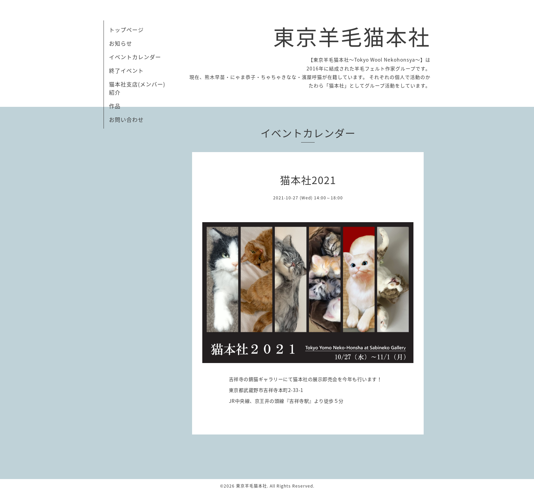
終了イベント (126, 70)
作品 (115, 106)
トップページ (126, 30)
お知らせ (120, 43)
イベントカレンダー (135, 57)
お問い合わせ (126, 119)
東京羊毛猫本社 (351, 36)
